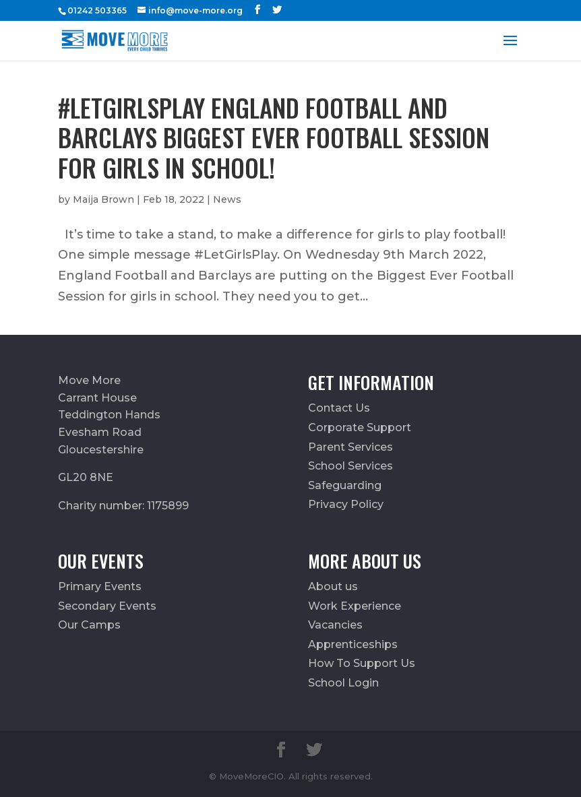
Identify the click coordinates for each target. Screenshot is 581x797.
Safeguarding (344, 485)
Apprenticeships (353, 644)
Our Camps (89, 624)
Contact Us (339, 408)
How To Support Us (361, 663)
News (227, 199)
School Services (350, 465)
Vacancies (335, 624)
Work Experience (354, 606)
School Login (343, 682)
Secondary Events (107, 606)
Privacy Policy (346, 504)
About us (333, 586)
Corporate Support (359, 427)
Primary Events (100, 586)
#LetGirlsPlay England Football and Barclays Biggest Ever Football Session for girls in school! (273, 137)
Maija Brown (103, 199)
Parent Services (350, 447)
